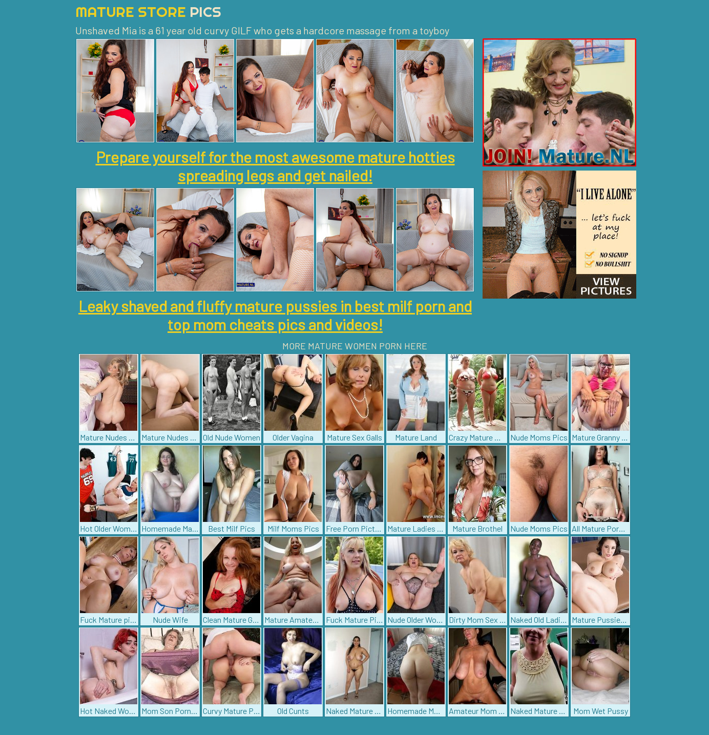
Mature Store (148, 11)
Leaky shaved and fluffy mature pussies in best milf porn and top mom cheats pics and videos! (275, 315)
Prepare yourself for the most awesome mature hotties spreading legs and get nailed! (275, 166)
